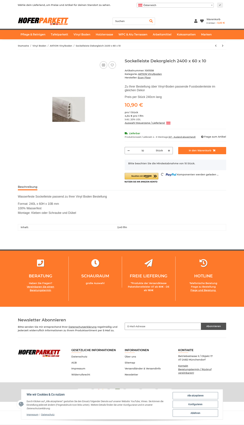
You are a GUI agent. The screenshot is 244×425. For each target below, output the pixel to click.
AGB (74, 362)
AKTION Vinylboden (150, 74)
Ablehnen (195, 413)
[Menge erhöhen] (169, 150)
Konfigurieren (195, 404)
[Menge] (142, 150)
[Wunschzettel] (202, 21)
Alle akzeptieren (195, 395)
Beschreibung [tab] (27, 186)
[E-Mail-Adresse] (163, 326)
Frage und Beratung (203, 290)
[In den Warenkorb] (20, 57)
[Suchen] (130, 21)
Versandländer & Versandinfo (143, 368)
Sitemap (130, 362)
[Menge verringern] (128, 150)
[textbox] (175, 5)
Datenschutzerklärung (82, 326)
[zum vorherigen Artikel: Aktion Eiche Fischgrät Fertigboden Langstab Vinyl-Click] (215, 45)
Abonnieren (213, 326)
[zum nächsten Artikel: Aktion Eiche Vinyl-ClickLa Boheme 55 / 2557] (222, 45)
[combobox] (175, 5)
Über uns (130, 356)
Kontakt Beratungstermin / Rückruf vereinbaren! (195, 369)
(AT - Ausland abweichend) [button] (182, 137)
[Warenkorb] (215, 21)
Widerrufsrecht (80, 374)
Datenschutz (79, 356)
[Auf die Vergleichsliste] (103, 65)
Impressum (78, 368)
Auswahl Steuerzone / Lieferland (147, 122)
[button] (196, 21)
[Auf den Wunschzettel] (112, 65)
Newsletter (131, 374)
